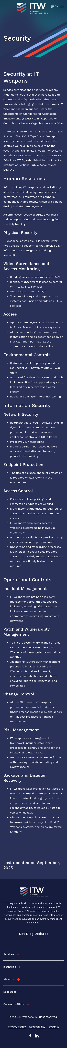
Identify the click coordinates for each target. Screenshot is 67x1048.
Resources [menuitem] (9, 991)
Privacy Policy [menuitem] (17, 1026)
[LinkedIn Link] (37, 1036)
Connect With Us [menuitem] (14, 1004)
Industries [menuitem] (9, 966)
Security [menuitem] (54, 1026)
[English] (54, 6)
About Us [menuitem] (9, 979)
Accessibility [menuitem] (37, 1026)
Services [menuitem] (8, 954)
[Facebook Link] (30, 1036)
